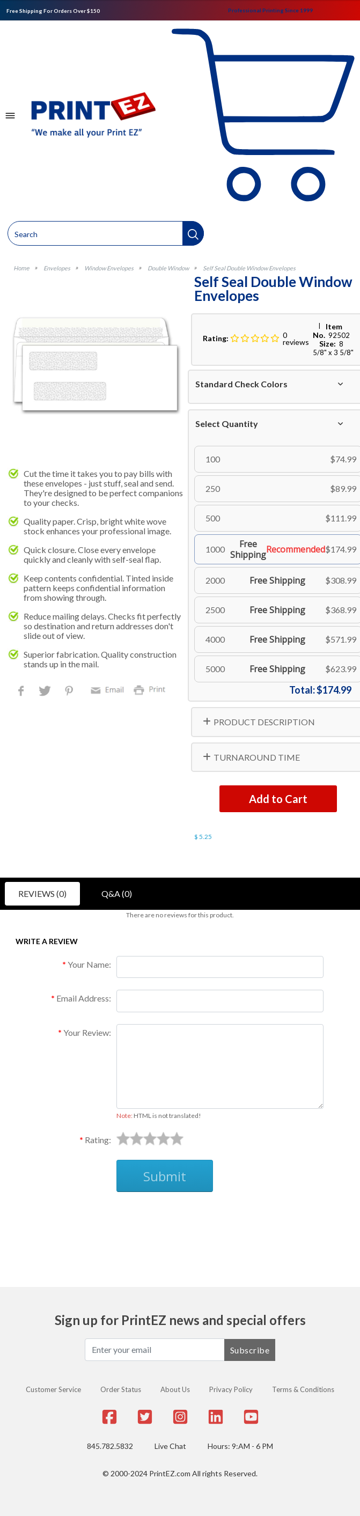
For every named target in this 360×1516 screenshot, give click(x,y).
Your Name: (89, 964)
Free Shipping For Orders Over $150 (53, 11)
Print (151, 689)
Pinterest (70, 691)
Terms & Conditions (303, 1389)
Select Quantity (226, 423)
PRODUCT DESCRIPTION (264, 722)
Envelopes (56, 267)
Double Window (168, 267)
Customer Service (53, 1389)
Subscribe (250, 1350)
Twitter (46, 691)
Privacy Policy (231, 1389)
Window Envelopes (109, 267)
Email (108, 689)
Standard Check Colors (241, 384)
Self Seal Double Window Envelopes (249, 267)
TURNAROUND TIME (257, 757)
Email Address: (83, 998)
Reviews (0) (42, 893)
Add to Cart (278, 798)
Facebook (23, 691)
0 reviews (296, 338)
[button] (193, 233)
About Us (175, 1389)
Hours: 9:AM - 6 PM (240, 1446)
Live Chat (170, 1446)
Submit (164, 1176)
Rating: (98, 1140)
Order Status (120, 1389)
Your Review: (87, 1032)
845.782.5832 (110, 1446)
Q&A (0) (116, 893)
